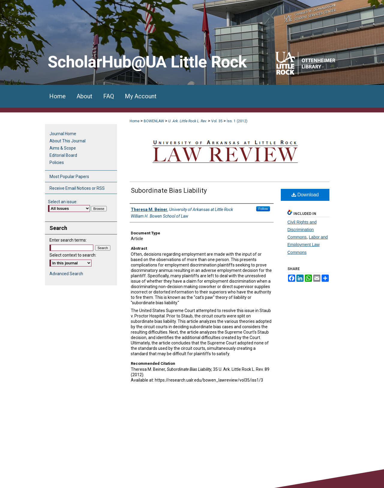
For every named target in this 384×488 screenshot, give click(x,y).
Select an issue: (62, 201)
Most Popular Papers (69, 176)
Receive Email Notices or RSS (77, 188)
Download (305, 194)
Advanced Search (66, 273)
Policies (57, 162)
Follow (263, 208)
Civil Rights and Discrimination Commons (301, 230)
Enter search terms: (68, 240)
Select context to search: (73, 255)
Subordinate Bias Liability (169, 190)
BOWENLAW (154, 121)
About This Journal (68, 140)
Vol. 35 (217, 121)
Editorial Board (63, 155)
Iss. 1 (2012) (237, 121)
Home (135, 121)
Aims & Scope (63, 148)
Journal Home (63, 133)
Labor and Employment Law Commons (307, 244)
